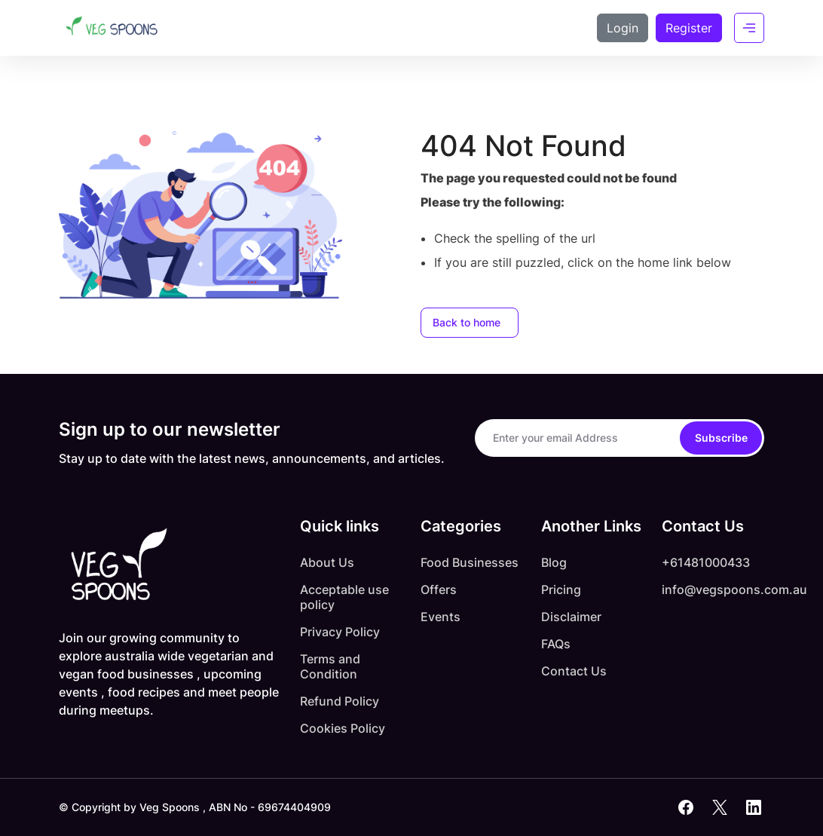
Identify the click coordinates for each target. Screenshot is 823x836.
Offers (439, 589)
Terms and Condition (330, 666)
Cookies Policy (342, 728)
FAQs (556, 643)
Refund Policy (339, 701)
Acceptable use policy (344, 597)
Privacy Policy (340, 631)
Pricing (561, 589)
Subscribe (721, 437)
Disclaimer (571, 616)
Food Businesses (470, 562)
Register (688, 27)
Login (622, 27)
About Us (327, 562)
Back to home (466, 322)
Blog (554, 562)
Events (440, 616)
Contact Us (574, 670)
